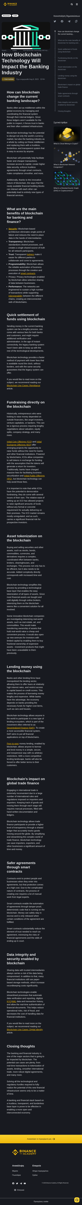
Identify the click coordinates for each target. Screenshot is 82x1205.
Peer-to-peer (13, 743)
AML (14, 1001)
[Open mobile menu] (76, 4)
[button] (77, 4)
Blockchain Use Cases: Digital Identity (25, 1029)
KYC (9, 1001)
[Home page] (10, 4)
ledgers (30, 254)
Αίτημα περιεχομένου (40, 1171)
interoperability (15, 296)
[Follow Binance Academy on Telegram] (21, 1183)
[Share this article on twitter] (55, 21)
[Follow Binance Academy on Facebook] (13, 1183)
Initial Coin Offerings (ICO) (19, 442)
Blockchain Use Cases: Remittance (23, 385)
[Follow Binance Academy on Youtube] (25, 1183)
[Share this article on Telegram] (69, 21)
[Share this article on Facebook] (62, 21)
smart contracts (28, 273)
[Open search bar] (71, 4)
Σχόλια (34, 1175)
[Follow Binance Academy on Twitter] (17, 1183)
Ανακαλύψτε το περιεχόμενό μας (41, 1139)
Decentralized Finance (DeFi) (21, 728)
